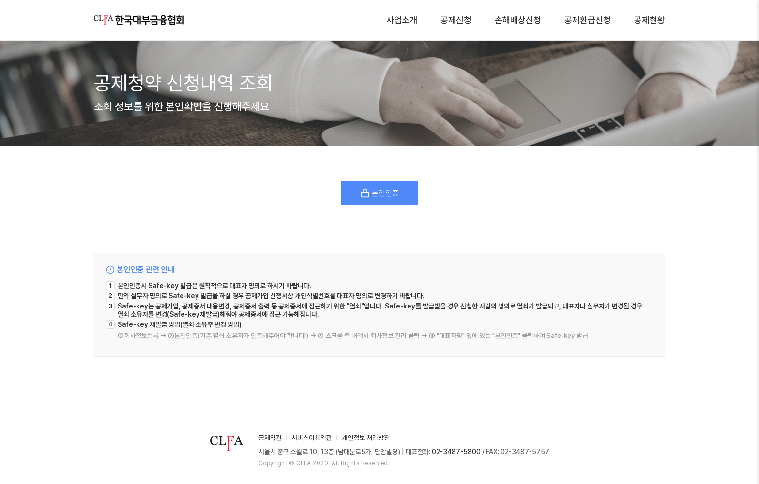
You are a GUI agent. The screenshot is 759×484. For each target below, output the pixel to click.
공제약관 (270, 437)
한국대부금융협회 (139, 20)
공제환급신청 (587, 20)
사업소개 (401, 20)
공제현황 (649, 20)
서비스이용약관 (311, 437)
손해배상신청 (518, 20)
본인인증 (379, 193)
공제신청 (455, 20)
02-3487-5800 (456, 451)
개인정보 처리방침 (366, 437)
